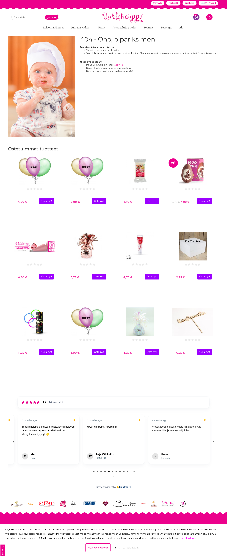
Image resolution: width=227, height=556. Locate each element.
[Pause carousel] (113, 462)
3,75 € (128, 201)
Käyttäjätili (173, 3)
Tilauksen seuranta (73, 515)
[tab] (94, 457)
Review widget (104, 473)
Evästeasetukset (72, 523)
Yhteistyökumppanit (21, 523)
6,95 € (180, 352)
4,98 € (180, 201)
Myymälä (157, 3)
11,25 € (22, 352)
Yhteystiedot (16, 515)
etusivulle (118, 65)
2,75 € (180, 277)
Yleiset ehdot (70, 519)
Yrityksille (189, 3)
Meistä (12, 519)
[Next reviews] (214, 435)
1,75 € (75, 277)
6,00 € (75, 201)
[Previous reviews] (13, 435)
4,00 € (22, 201)
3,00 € (75, 352)
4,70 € (127, 277)
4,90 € (22, 277)
